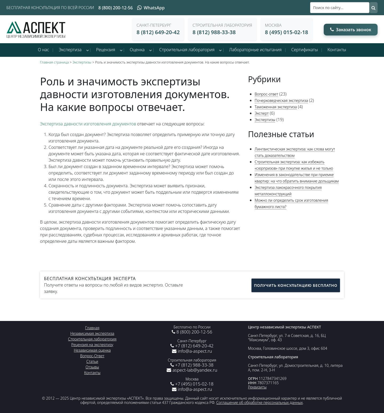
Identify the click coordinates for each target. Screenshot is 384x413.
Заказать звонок (350, 30)
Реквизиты (257, 387)
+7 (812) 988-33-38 (191, 365)
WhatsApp (151, 8)
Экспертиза (70, 50)
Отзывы (92, 367)
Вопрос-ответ (266, 94)
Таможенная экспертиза (276, 106)
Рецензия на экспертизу (92, 344)
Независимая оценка (92, 350)
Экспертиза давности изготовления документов (88, 124)
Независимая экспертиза (92, 333)
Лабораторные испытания (255, 50)
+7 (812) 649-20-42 (191, 346)
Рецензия (105, 50)
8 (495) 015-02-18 (286, 32)
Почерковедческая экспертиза (281, 100)
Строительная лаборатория (187, 50)
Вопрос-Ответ (92, 355)
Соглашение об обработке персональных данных (259, 402)
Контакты (336, 50)
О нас (43, 50)
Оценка (137, 50)
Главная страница (54, 62)
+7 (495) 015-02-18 (191, 384)
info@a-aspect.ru (192, 351)
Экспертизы (82, 62)
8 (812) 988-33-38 (214, 32)
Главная (92, 327)
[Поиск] (339, 7)
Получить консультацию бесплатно (295, 284)
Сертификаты (304, 50)
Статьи (92, 361)
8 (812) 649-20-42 (158, 32)
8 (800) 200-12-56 (115, 8)
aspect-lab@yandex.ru (192, 370)
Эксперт (262, 113)
